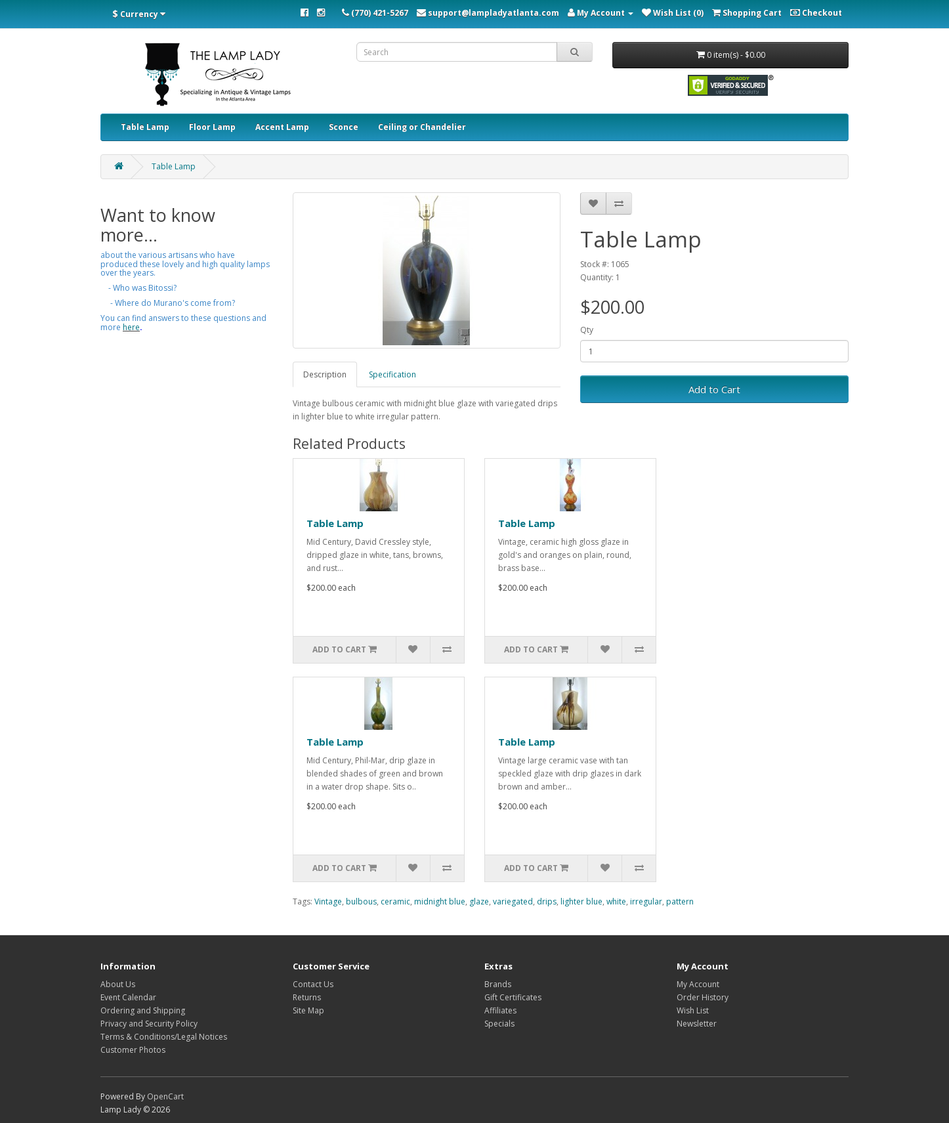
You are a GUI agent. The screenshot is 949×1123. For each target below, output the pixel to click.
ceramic (395, 901)
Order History (702, 997)
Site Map (308, 1010)
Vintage (328, 901)
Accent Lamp (282, 127)
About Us (117, 984)
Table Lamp (145, 127)
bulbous (361, 901)
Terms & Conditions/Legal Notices (163, 1036)
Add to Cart (714, 389)
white (616, 901)
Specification (392, 374)
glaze (479, 901)
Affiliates (500, 1010)
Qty (586, 329)
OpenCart (165, 1096)
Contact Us (313, 984)
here (131, 327)
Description (325, 374)
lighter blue (581, 901)
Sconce (343, 127)
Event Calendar (128, 997)
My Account (698, 984)
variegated (513, 901)
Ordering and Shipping (142, 1010)
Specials (499, 1023)
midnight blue (439, 901)
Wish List (693, 1010)
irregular (646, 901)
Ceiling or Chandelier (422, 127)
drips (547, 901)
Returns (307, 997)
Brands (497, 984)
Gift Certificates (512, 997)
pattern (680, 901)
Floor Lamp (212, 127)
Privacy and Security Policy (149, 1023)
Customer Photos (132, 1049)
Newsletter (697, 1023)
